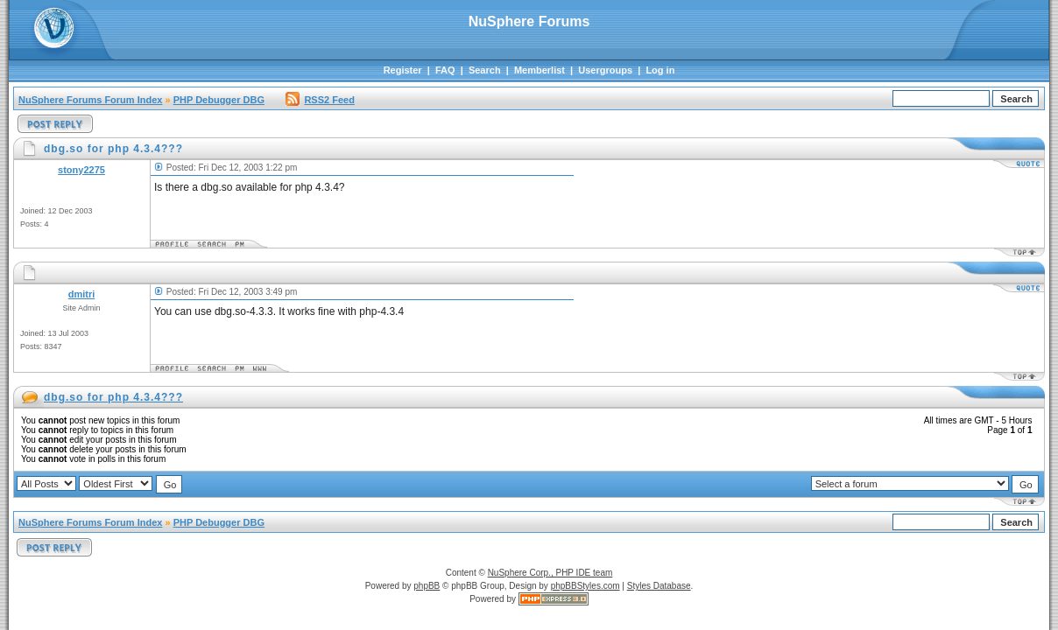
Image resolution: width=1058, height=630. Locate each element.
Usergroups (605, 70)
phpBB (426, 586)
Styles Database (659, 586)
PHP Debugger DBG (218, 99)
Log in (659, 70)
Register (403, 70)
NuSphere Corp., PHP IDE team (550, 573)
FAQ (445, 70)
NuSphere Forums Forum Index (90, 99)
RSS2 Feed (320, 99)
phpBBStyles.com (585, 586)
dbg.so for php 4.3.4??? (113, 397)
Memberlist (539, 70)
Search (485, 70)
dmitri (81, 294)
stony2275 (81, 169)
